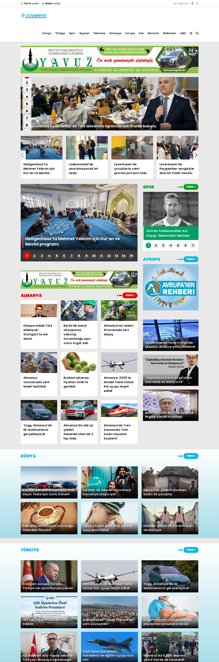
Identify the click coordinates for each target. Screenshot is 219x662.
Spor (72, 33)
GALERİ (30, 3)
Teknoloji (99, 33)
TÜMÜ (130, 295)
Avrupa (130, 33)
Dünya (46, 33)
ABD (183, 33)
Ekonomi (153, 33)
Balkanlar (169, 33)
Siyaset (84, 33)
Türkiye (60, 33)
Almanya (115, 33)
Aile (141, 33)
